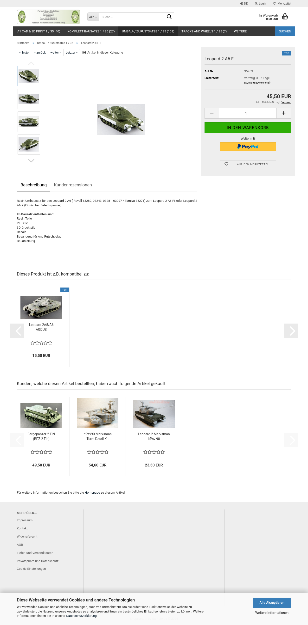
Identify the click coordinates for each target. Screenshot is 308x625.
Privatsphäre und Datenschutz (37, 561)
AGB (20, 544)
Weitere (240, 31)
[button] (244, 3)
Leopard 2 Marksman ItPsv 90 (154, 436)
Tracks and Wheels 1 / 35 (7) (204, 31)
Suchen (285, 31)
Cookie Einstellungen (31, 568)
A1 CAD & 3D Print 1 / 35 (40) (38, 31)
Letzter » (71, 52)
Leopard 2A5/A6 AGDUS (41, 327)
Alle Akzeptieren (271, 603)
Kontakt (22, 528)
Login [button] (260, 3)
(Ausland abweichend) (257, 82)
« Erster (24, 52)
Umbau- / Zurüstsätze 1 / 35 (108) (148, 31)
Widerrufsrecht (27, 536)
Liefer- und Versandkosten (35, 553)
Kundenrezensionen (73, 184)
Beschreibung (33, 184)
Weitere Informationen (272, 613)
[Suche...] (93, 16)
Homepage (92, 492)
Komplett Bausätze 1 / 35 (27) (91, 31)
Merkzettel (282, 3)
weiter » (55, 52)
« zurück (40, 52)
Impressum (24, 520)
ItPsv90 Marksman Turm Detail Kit (97, 436)
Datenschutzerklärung (81, 616)
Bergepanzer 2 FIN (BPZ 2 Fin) (41, 436)
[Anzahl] (248, 113)
